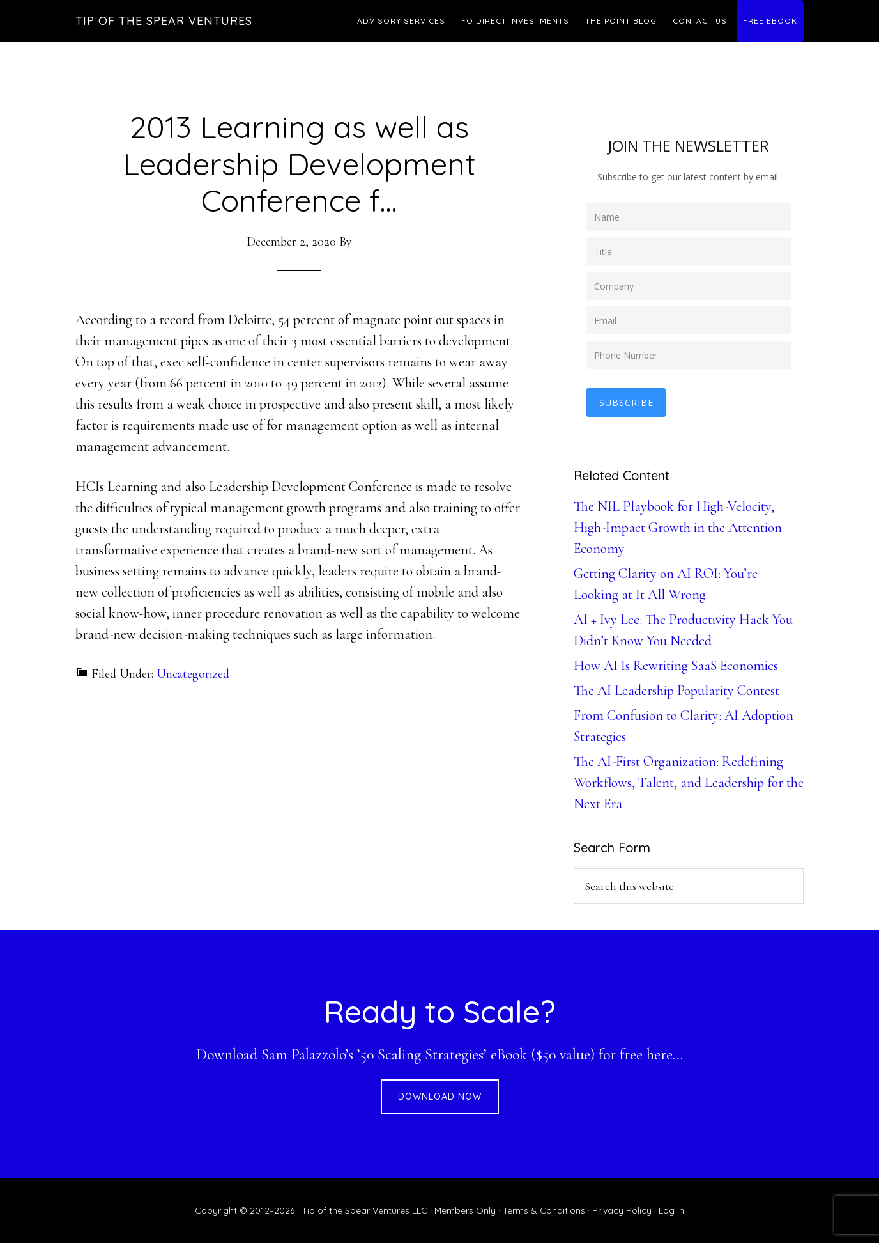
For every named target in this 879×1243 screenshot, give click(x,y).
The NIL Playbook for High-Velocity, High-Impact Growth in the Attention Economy (678, 527)
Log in (671, 1210)
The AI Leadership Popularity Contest (676, 690)
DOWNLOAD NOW (440, 1096)
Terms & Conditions (544, 1210)
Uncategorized (193, 674)
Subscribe (626, 402)
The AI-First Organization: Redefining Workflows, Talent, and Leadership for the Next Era (689, 782)
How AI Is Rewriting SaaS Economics (676, 665)
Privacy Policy (622, 1210)
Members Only (465, 1210)
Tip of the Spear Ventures (163, 20)
